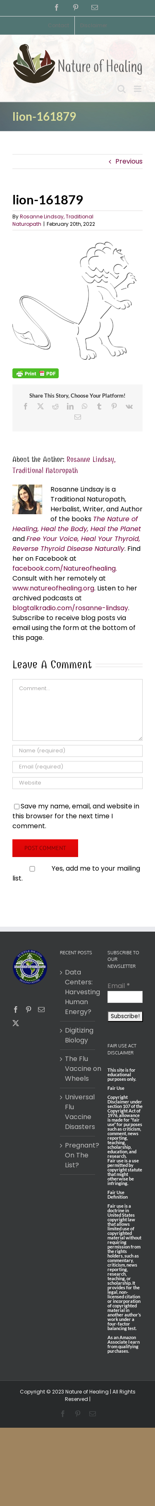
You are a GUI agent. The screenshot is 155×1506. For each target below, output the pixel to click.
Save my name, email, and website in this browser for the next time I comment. (75, 816)
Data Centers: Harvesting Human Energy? (78, 991)
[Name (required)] (77, 751)
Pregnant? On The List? (78, 1155)
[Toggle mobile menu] (138, 88)
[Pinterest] (28, 1009)
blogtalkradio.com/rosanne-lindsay (70, 608)
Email (118, 986)
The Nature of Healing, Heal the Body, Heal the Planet (76, 524)
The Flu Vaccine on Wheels (78, 1068)
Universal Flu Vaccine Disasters (78, 1111)
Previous (129, 161)
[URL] (77, 783)
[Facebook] (15, 1009)
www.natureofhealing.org (53, 588)
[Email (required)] (77, 767)
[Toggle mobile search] (121, 88)
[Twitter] (15, 1023)
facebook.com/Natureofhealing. (64, 568)
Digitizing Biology (78, 1035)
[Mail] (41, 1009)
